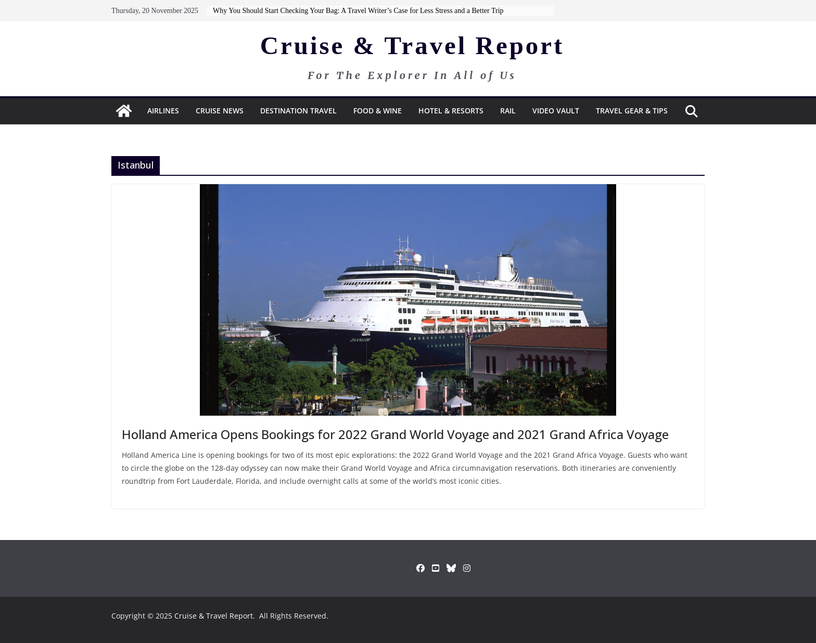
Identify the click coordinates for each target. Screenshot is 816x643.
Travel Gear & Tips (632, 110)
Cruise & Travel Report (412, 45)
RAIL (508, 110)
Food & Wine (377, 110)
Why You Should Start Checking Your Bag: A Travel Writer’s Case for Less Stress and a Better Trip (358, 11)
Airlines (163, 110)
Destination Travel (298, 110)
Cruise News (220, 110)
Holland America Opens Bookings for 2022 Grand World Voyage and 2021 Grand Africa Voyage (395, 434)
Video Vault (555, 110)
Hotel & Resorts (450, 110)
